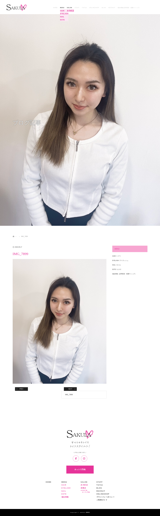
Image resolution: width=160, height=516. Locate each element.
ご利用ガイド (101, 500)
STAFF (77, 7)
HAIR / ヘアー (116, 256)
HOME (55, 7)
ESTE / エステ (116, 269)
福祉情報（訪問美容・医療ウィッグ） (124, 274)
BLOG (104, 7)
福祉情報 (65, 497)
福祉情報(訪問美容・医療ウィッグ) (128, 7)
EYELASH (66, 488)
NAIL (64, 491)
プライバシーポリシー (105, 497)
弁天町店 (84, 485)
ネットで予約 (80, 469)
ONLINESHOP (94, 7)
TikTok (84, 7)
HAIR (64, 485)
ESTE (64, 494)
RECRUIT (112, 7)
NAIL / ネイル (116, 265)
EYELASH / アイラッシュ (120, 260)
